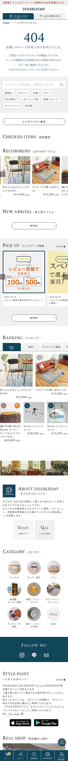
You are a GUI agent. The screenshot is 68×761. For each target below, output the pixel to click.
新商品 (8, 92)
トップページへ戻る (34, 121)
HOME (6, 22)
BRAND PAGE (32, 744)
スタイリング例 (29, 99)
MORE (34, 225)
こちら (16, 622)
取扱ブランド (51, 99)
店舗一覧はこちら (34, 696)
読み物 (28, 105)
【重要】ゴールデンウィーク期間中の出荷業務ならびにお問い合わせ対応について (33, 3)
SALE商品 (10, 99)
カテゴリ (22, 92)
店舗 (35, 92)
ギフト (47, 92)
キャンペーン (12, 105)
